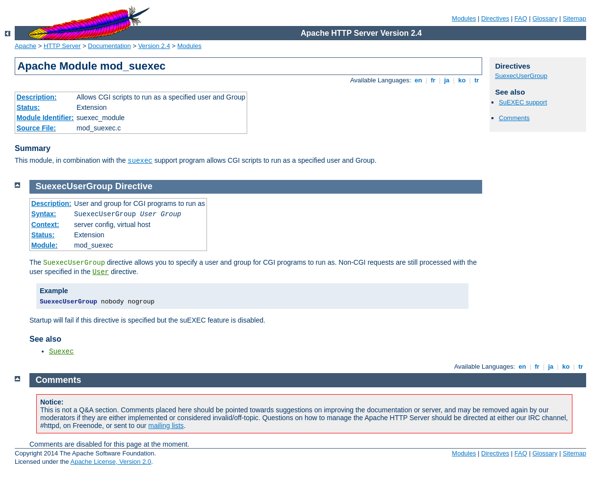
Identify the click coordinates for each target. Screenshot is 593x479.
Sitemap (574, 18)
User (100, 272)
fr (433, 80)
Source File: (36, 128)
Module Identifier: (45, 118)
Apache (25, 46)
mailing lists (165, 425)
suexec (140, 161)
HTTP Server (62, 46)
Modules (464, 18)
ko (462, 80)
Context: (45, 224)
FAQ (521, 18)
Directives (495, 18)
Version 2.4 (154, 46)
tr (477, 80)
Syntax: (43, 214)
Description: (37, 97)
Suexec (61, 351)
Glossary (544, 18)
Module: (44, 245)
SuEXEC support (523, 102)
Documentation (109, 46)
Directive (134, 186)
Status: (28, 107)
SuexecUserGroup (521, 75)
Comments (514, 118)
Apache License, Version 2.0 (110, 461)
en (418, 80)
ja (446, 80)
